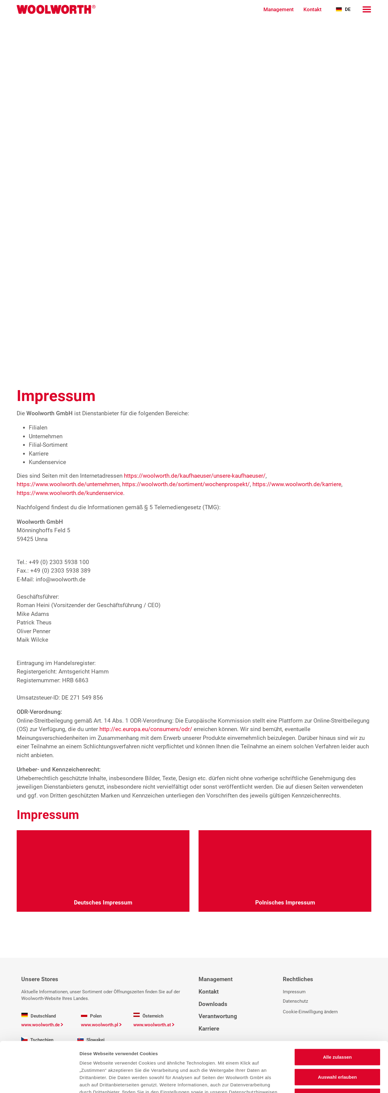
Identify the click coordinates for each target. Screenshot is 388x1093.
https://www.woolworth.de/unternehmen (68, 484)
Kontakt (312, 9)
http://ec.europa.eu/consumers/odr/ (145, 729)
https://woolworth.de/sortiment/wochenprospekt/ (186, 484)
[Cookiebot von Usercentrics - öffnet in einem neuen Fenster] (39, 1081)
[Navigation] (366, 9)
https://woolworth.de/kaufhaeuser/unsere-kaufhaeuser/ (195, 475)
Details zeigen (322, 1081)
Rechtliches (298, 979)
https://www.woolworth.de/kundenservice (70, 493)
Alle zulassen (337, 1006)
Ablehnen (337, 1046)
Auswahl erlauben (337, 1026)
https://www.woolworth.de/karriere (297, 484)
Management (278, 9)
